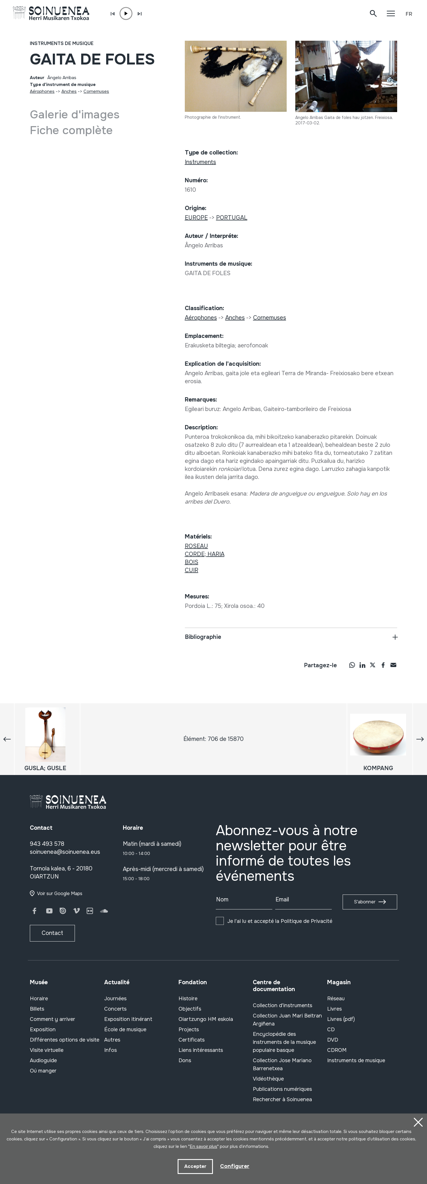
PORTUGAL (231, 217)
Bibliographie (203, 637)
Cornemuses (96, 91)
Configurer (235, 1165)
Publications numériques (282, 1089)
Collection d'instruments (282, 1005)
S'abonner (365, 902)
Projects (188, 1029)
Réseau (336, 998)
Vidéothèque (268, 1079)
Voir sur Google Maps (59, 894)
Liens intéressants (200, 1050)
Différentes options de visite (64, 1040)
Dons (184, 1060)
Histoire (187, 998)
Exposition (43, 1029)
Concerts (115, 1009)
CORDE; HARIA (204, 554)
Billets (37, 1009)
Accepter (195, 1166)
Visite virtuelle (46, 1050)
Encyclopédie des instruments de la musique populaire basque (284, 1042)
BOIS (191, 562)
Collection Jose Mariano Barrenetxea (282, 1064)
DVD (332, 1040)
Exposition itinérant (128, 1019)
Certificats (191, 1040)
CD (331, 1029)
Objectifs (189, 1009)
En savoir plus (203, 1146)
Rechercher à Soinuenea (282, 1099)
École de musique (125, 1029)
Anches (69, 91)
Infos (110, 1050)
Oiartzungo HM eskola (205, 1019)
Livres (334, 1009)
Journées (115, 998)
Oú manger (43, 1071)
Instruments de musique (62, 43)
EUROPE (196, 217)
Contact (52, 933)
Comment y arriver (52, 1019)
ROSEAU (196, 546)
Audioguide (43, 1060)
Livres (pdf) (341, 1019)
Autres (112, 1040)
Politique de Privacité (306, 921)
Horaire (39, 998)
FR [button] (408, 14)
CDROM (337, 1050)
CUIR (191, 570)
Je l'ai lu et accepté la (279, 921)
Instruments (200, 162)
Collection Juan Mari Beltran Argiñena (287, 1020)
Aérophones (42, 91)
